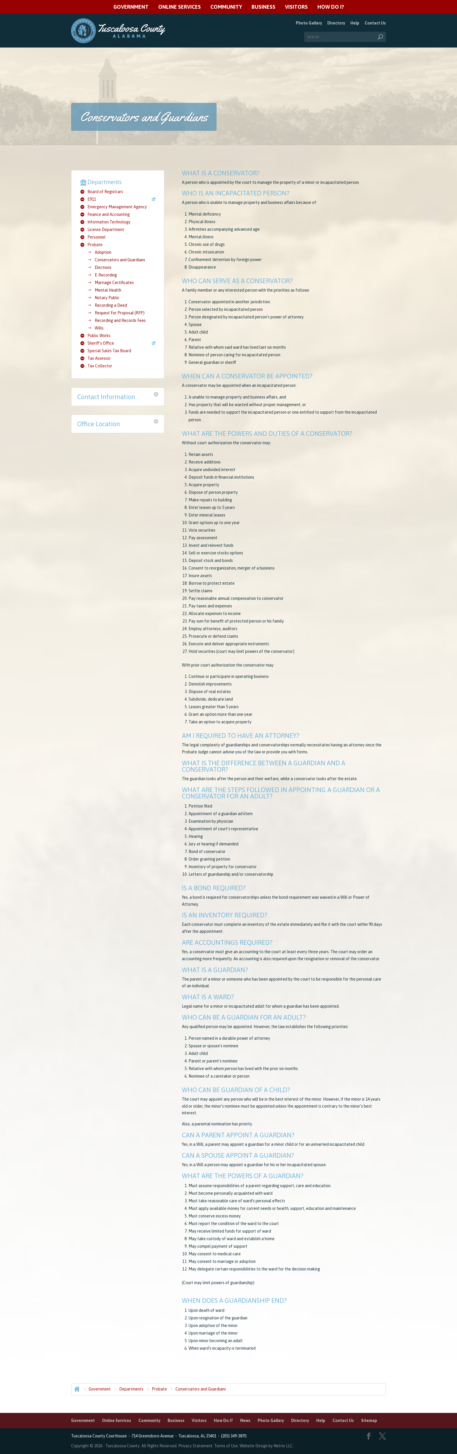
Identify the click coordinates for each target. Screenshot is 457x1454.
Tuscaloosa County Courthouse (100, 1436)
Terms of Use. (227, 1446)
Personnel (96, 237)
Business (263, 7)
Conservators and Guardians (120, 260)
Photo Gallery (309, 23)
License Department (105, 229)
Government (131, 7)
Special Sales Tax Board (109, 350)
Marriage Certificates (114, 282)
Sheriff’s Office (100, 343)
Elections (103, 267)
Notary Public (107, 297)
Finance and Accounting (108, 214)
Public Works (98, 335)
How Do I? (330, 7)
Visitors (296, 7)
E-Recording (106, 275)
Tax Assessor (99, 358)
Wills (99, 328)
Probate (95, 244)
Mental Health (108, 290)
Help (354, 23)
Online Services (179, 7)
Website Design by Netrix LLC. (266, 1446)
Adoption (103, 252)
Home (76, 1388)
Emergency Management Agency (117, 207)
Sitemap (369, 1420)
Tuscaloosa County (123, 1446)
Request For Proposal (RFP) (120, 313)
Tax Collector (99, 366)
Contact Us (375, 23)
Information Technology (109, 222)
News (245, 1420)
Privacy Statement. (195, 1446)
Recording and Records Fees (120, 320)
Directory (336, 23)
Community (226, 7)
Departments (131, 1389)
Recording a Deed (111, 305)
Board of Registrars (105, 191)
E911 (91, 199)
